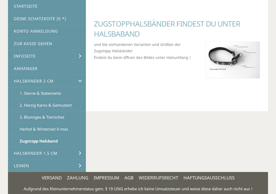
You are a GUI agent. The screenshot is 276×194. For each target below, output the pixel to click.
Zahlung (77, 178)
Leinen (21, 165)
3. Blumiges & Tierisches (42, 117)
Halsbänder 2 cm (34, 81)
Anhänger (25, 68)
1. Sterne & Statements (40, 93)
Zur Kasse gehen (33, 43)
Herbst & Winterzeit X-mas (44, 129)
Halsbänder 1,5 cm (35, 153)
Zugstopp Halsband (39, 141)
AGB (128, 178)
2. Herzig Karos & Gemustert (46, 105)
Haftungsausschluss (209, 178)
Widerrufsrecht (158, 178)
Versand (52, 178)
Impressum (106, 178)
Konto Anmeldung (36, 31)
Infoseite (25, 56)
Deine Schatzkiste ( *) (40, 18)
